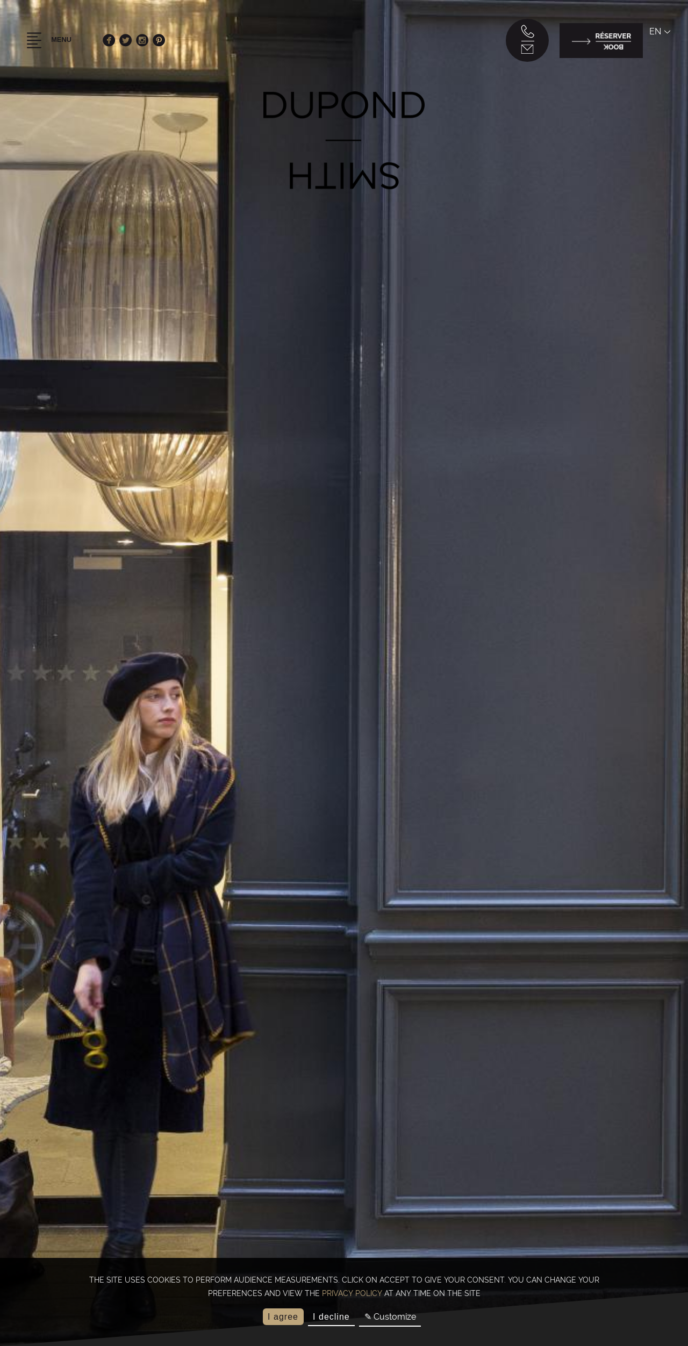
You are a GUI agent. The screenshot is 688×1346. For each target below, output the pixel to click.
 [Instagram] (145, 42)
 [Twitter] (128, 42)
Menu (50, 43)
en (658, 34)
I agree (283, 1316)
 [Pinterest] (161, 42)
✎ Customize (390, 1317)
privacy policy (352, 1293)
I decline (331, 1316)
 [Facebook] (111, 42)
